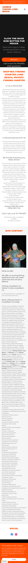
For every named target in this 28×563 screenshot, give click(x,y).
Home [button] (14, 550)
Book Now (14, 59)
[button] (24, 9)
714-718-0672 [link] (18, 64)
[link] (10, 11)
